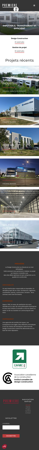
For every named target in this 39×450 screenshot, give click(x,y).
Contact (28, 413)
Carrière (28, 411)
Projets (28, 409)
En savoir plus (19, 42)
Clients (28, 407)
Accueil (28, 405)
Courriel (6, 424)
